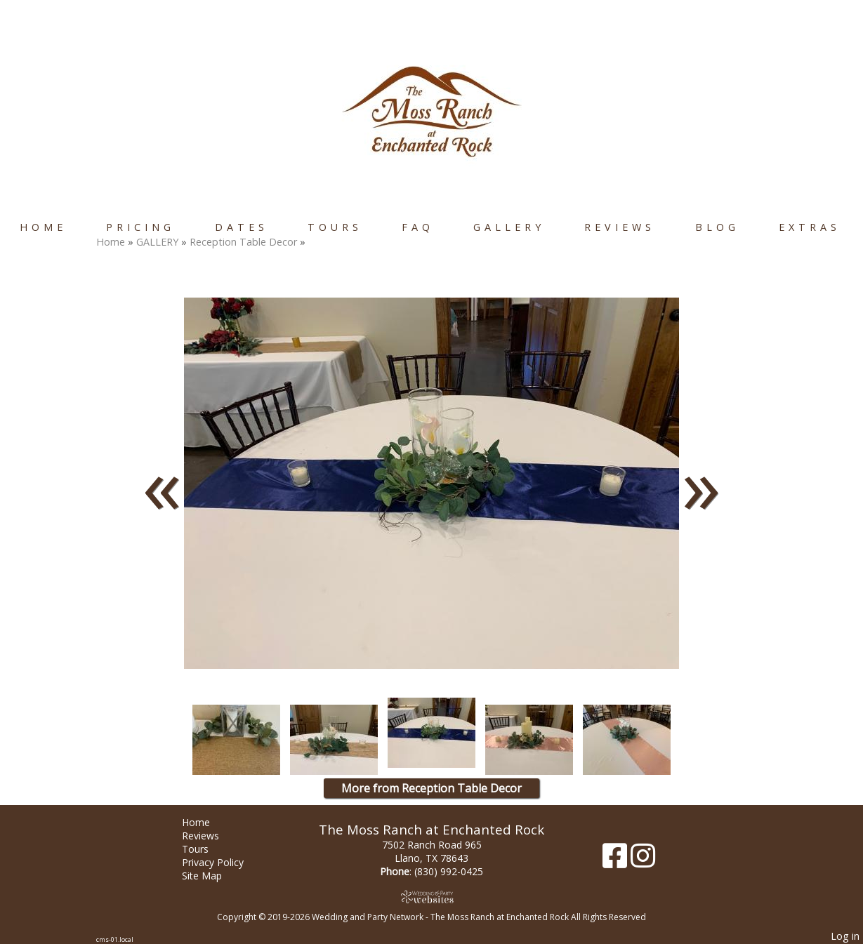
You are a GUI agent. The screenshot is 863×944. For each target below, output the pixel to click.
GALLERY (509, 227)
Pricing (140, 227)
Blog (717, 227)
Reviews (619, 227)
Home (43, 227)
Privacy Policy (223, 862)
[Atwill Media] (432, 896)
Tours (335, 227)
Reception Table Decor (243, 241)
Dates (241, 227)
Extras (810, 227)
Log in (845, 936)
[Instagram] (643, 860)
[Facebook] (616, 860)
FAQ (418, 227)
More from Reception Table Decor (431, 788)
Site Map (212, 875)
